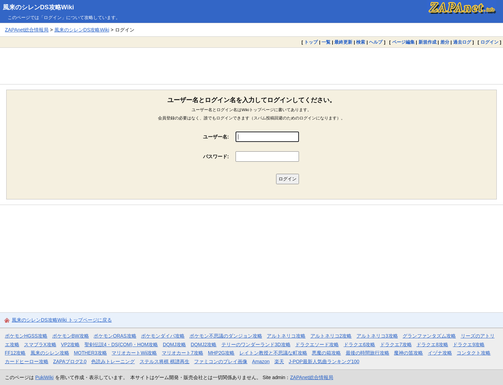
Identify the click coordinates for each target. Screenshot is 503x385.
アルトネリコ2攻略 (331, 336)
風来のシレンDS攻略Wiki (38, 7)
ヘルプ (375, 42)
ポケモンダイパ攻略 (163, 336)
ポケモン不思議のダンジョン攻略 (225, 336)
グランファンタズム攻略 (429, 336)
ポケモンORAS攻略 (115, 336)
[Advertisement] (251, 65)
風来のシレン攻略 (49, 353)
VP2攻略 (70, 344)
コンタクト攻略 (474, 353)
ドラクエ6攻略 (360, 344)
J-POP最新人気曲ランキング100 (324, 361)
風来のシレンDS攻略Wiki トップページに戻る (62, 320)
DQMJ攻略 (174, 344)
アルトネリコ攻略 (286, 336)
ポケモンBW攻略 (70, 336)
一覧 (325, 42)
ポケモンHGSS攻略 (26, 336)
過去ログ (462, 42)
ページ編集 (403, 42)
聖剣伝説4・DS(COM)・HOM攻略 (121, 344)
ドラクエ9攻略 (469, 344)
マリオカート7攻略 (182, 353)
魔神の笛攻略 (408, 353)
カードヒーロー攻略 (26, 361)
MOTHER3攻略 (90, 353)
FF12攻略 (15, 353)
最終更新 (343, 42)
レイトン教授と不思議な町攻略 (273, 353)
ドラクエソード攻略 (317, 344)
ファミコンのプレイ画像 (220, 361)
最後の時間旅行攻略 (367, 353)
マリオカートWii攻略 (134, 353)
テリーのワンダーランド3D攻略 (256, 344)
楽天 (279, 361)
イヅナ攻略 (440, 353)
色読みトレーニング (113, 361)
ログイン (489, 42)
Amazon (261, 361)
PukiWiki (44, 377)
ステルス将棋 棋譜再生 (164, 361)
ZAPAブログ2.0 (69, 361)
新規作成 (427, 42)
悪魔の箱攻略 (326, 353)
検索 (360, 42)
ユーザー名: (216, 137)
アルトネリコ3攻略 (377, 336)
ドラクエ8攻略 (432, 344)
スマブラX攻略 (40, 344)
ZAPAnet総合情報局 (26, 30)
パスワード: (216, 156)
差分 (444, 42)
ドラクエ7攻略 (396, 344)
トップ (311, 42)
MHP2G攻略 (221, 353)
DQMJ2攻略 (204, 344)
